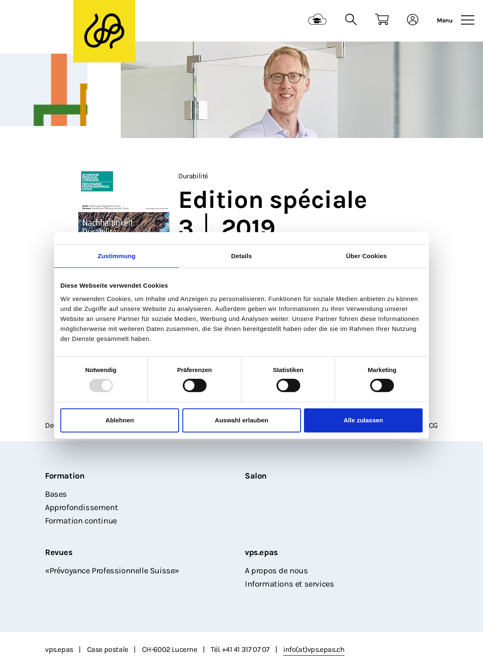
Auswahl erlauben (241, 420)
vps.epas (261, 552)
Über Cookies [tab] (366, 255)
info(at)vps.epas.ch (313, 649)
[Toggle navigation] (467, 20)
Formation (64, 476)
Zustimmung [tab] (117, 255)
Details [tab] (241, 255)
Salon (255, 476)
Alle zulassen (363, 420)
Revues (59, 552)
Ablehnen (119, 420)
